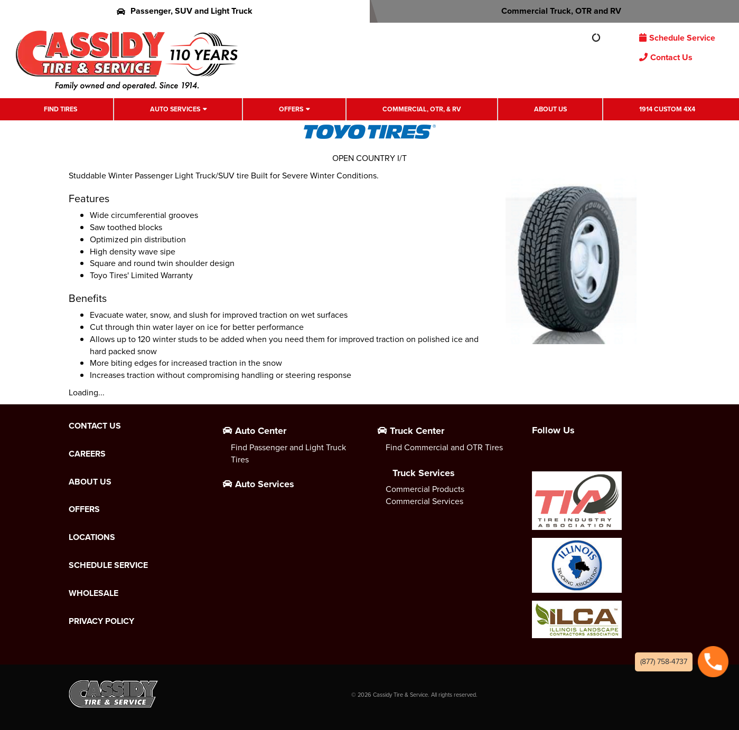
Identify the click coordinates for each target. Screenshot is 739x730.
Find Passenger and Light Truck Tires (288, 453)
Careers (87, 454)
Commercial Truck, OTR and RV (554, 11)
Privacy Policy (101, 621)
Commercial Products (425, 489)
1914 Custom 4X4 (667, 109)
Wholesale (93, 593)
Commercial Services (424, 501)
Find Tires (60, 109)
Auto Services (175, 109)
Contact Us (666, 57)
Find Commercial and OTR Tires (444, 447)
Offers (291, 109)
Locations (92, 537)
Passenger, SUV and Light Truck (184, 11)
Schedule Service (677, 37)
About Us (550, 109)
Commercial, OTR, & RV (421, 109)
